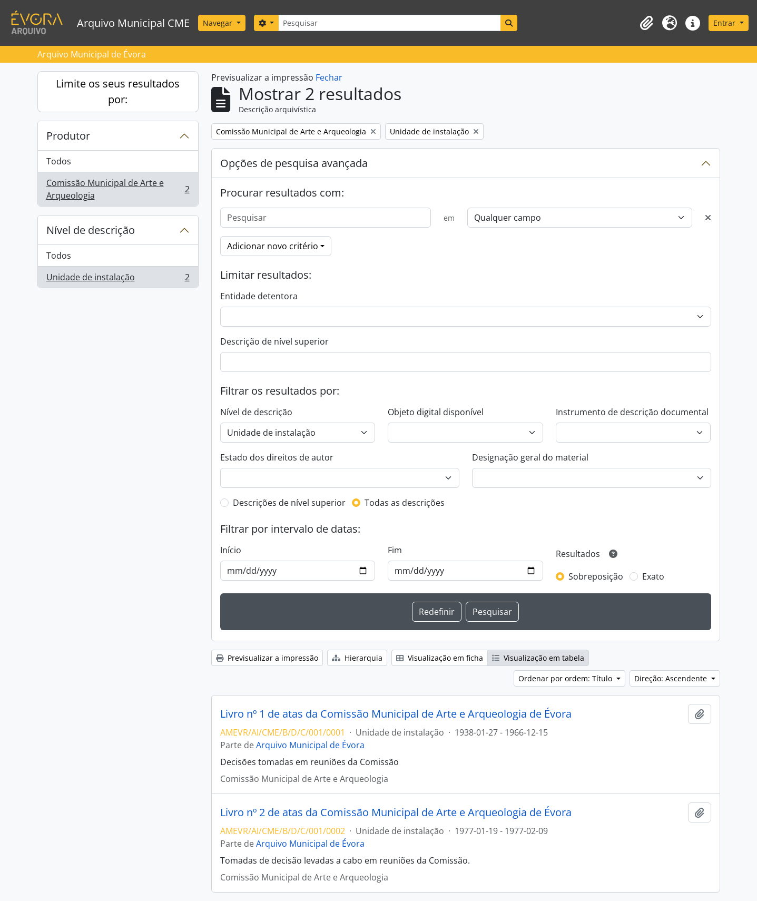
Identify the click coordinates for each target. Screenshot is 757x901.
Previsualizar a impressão (267, 658)
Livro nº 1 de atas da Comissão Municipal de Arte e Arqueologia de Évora (396, 714)
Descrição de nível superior (274, 341)
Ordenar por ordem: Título (566, 678)
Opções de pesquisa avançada (294, 163)
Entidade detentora (259, 296)
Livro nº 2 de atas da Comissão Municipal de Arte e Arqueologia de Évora (396, 812)
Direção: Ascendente (671, 678)
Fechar (329, 77)
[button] (646, 23)
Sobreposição (595, 576)
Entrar (725, 23)
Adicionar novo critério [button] (272, 246)
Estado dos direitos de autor (276, 457)
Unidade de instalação (118, 279)
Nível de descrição (90, 230)
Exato (653, 576)
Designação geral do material (530, 457)
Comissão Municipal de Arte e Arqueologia (118, 189)
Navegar (218, 23)
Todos (58, 161)
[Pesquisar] (389, 23)
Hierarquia (357, 658)
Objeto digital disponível (436, 412)
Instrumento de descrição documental (632, 412)
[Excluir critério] (708, 217)
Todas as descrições (405, 502)
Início (230, 550)
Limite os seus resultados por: (118, 91)
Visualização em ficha (439, 658)
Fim (395, 550)
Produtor (68, 136)
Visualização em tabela (538, 658)
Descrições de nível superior (289, 502)
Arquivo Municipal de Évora (310, 745)
